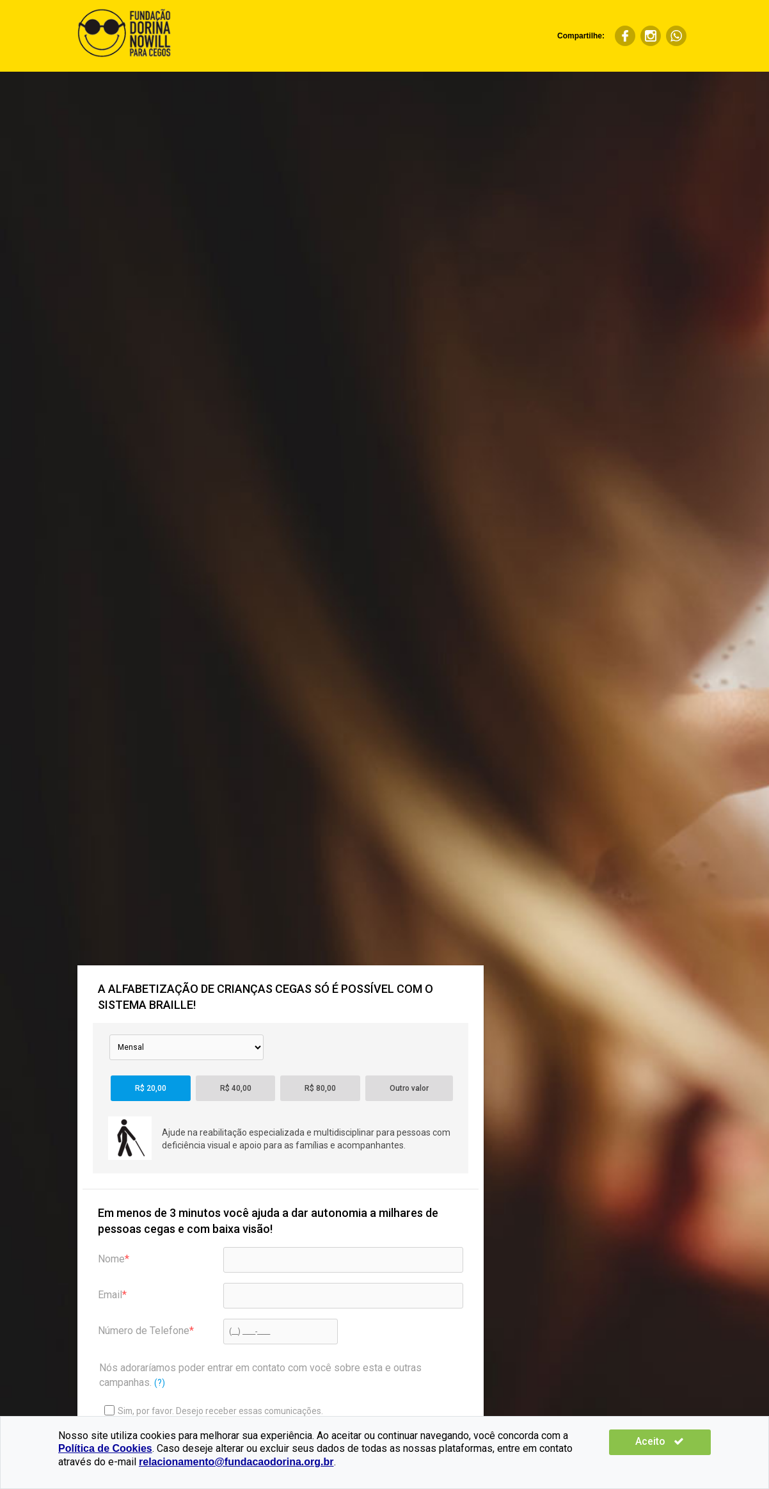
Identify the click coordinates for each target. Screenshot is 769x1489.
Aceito (672, 1441)
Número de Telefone (143, 1330)
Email (110, 1295)
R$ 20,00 (150, 1088)
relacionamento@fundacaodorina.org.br (155, 1461)
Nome (111, 1259)
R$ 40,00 (235, 1088)
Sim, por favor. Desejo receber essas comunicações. (213, 1410)
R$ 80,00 (320, 1088)
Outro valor (409, 1088)
